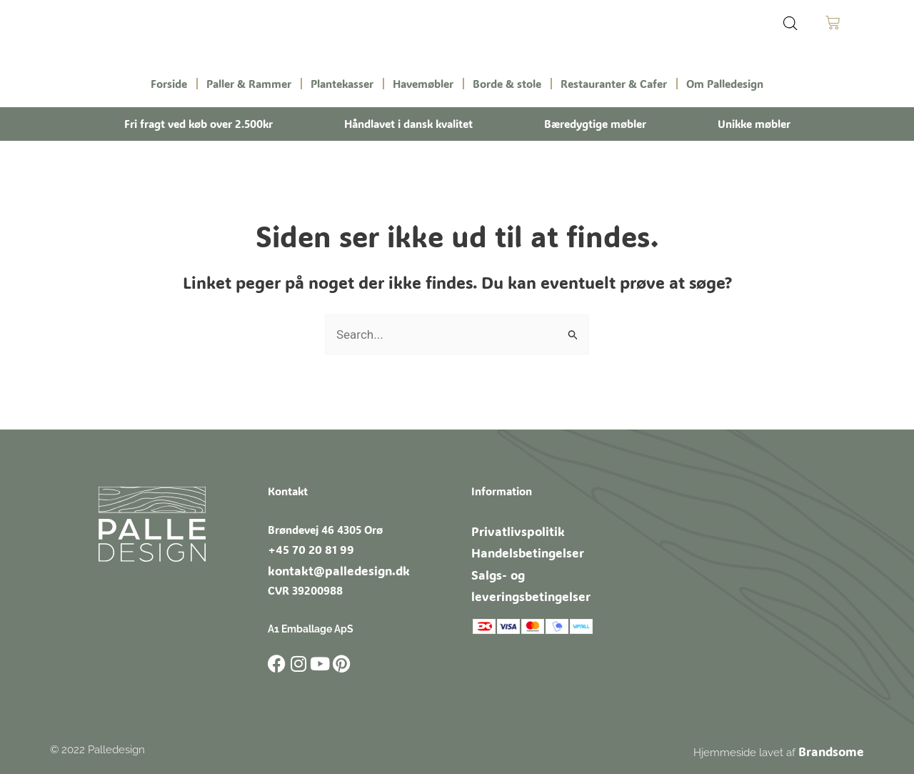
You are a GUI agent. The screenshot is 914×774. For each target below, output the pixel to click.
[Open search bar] (790, 23)
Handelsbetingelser (519, 546)
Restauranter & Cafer (614, 83)
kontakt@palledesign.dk (328, 566)
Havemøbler (423, 83)
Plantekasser (342, 83)
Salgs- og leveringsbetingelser (546, 565)
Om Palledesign (724, 83)
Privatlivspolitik (509, 527)
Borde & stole (507, 83)
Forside (169, 83)
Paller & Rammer (248, 83)
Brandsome (835, 745)
